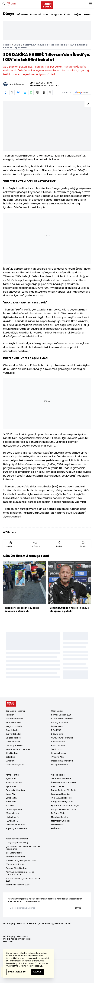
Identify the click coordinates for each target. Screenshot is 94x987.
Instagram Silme (59, 764)
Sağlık (77, 14)
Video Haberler (58, 774)
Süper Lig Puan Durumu (17, 828)
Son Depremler (58, 741)
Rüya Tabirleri (57, 786)
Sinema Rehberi (58, 753)
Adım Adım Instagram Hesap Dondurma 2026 (20, 873)
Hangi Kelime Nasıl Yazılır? (63, 809)
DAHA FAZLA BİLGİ (17, 971)
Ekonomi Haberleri (14, 718)
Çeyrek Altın (11, 797)
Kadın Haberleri (13, 741)
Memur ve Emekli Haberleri (18, 749)
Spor (46, 14)
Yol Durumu (56, 749)
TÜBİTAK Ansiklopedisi (61, 797)
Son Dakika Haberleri (15, 711)
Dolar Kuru (11, 757)
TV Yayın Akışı (57, 757)
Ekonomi (35, 14)
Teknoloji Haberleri (14, 745)
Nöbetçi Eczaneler (59, 722)
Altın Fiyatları (12, 753)
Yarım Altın (11, 801)
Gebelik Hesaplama (15, 856)
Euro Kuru (10, 760)
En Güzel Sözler (58, 813)
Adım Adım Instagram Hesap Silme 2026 (23, 879)
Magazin (56, 14)
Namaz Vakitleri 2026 (61, 714)
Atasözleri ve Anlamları (17, 838)
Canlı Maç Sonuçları (16, 824)
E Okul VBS (56, 730)
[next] (89, 588)
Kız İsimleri (56, 828)
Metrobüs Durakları (60, 817)
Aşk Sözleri (11, 786)
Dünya (8, 13)
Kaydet (78, 908)
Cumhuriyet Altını (14, 809)
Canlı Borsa (57, 711)
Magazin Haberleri (14, 726)
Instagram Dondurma (62, 760)
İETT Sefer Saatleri (14, 852)
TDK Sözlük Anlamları (61, 778)
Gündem (22, 14)
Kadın (67, 14)
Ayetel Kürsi (11, 778)
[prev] (5, 588)
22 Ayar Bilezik (12, 813)
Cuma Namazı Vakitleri (62, 718)
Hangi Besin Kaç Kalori (62, 801)
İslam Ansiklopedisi (60, 794)
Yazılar (88, 14)
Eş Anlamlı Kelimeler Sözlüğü (65, 805)
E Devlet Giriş (57, 734)
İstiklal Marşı (57, 726)
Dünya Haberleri (13, 734)
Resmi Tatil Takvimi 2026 (18, 884)
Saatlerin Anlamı (14, 782)
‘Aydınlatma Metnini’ (16, 965)
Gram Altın (11, 794)
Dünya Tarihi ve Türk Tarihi (63, 790)
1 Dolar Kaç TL (12, 817)
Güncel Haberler (13, 722)
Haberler (7, 44)
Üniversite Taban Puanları (63, 782)
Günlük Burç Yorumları (62, 737)
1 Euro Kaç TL (12, 820)
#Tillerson (9, 532)
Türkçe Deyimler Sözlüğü (17, 842)
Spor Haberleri (12, 730)
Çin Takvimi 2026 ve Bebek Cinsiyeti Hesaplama (23, 847)
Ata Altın (10, 805)
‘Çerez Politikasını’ (37, 963)
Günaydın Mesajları (15, 790)
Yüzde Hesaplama (15, 864)
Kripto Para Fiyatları (15, 764)
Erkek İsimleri (57, 824)
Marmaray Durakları (61, 820)
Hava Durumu (58, 745)
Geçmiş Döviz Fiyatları (16, 868)
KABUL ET (38, 971)
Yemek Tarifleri (12, 774)
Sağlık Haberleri (13, 737)
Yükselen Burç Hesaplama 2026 (21, 860)
